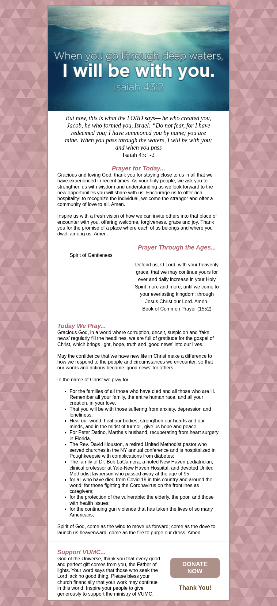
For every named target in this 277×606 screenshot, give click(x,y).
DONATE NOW (195, 567)
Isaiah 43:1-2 (139, 154)
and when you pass (138, 147)
